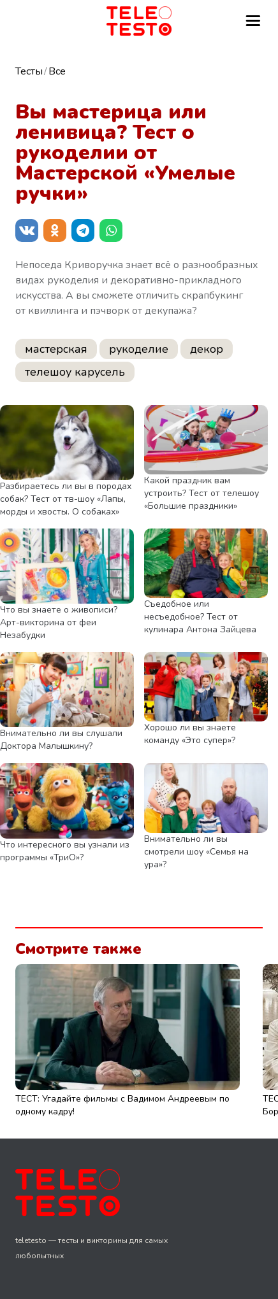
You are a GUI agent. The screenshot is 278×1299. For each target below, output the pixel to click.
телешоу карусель (75, 372)
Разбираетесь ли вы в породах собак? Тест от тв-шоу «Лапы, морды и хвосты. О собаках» (65, 499)
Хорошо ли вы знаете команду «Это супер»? (190, 733)
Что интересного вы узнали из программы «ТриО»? (64, 851)
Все (57, 71)
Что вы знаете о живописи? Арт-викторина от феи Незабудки (58, 622)
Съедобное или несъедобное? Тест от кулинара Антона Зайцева (200, 616)
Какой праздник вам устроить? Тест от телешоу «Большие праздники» (201, 493)
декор (206, 349)
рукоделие (138, 349)
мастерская (56, 349)
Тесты (29, 71)
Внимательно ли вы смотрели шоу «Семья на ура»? (196, 851)
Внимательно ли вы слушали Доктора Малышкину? (61, 739)
